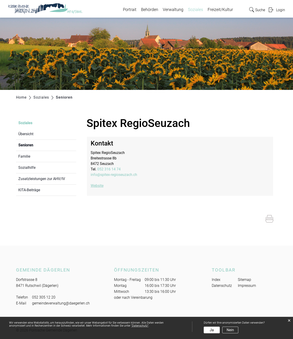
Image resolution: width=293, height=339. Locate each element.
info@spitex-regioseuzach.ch (114, 174)
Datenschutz (222, 285)
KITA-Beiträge (29, 190)
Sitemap (244, 279)
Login (280, 10)
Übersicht (25, 134)
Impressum (247, 285)
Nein (230, 330)
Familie (24, 156)
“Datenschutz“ (140, 325)
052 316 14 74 (109, 169)
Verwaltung (173, 9)
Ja (212, 330)
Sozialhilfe (26, 167)
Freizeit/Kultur (220, 9)
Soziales (195, 9)
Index (216, 279)
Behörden (149, 9)
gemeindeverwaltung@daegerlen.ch (61, 303)
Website (99, 185)
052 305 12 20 (43, 297)
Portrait (129, 9)
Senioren (36, 144)
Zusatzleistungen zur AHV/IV (41, 179)
